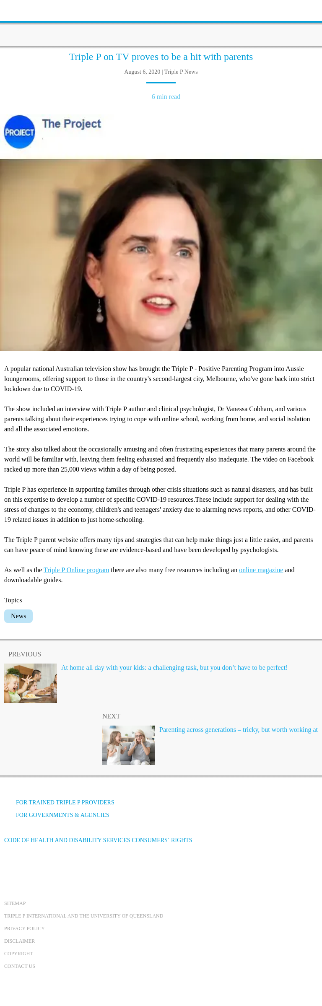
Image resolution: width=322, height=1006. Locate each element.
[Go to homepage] (161, 23)
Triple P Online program (76, 569)
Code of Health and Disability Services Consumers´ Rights (98, 840)
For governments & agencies (56, 815)
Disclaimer (19, 941)
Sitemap (15, 903)
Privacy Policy (24, 928)
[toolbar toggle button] (21, 9)
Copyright (18, 954)
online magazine (261, 569)
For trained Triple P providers (59, 802)
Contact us (19, 966)
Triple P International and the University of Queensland (83, 916)
